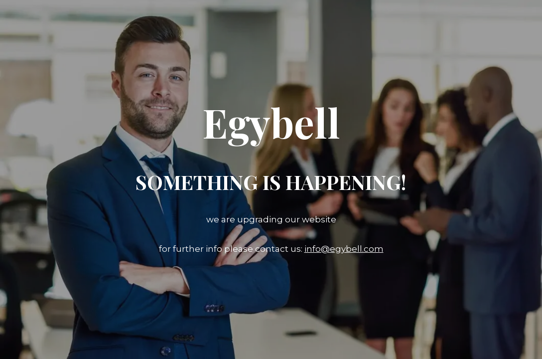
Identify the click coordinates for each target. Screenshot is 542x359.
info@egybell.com (344, 249)
